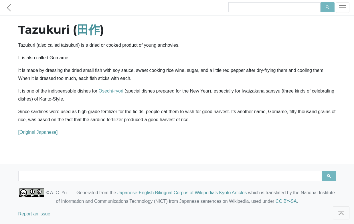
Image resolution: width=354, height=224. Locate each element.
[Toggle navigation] (342, 7)
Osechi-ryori (111, 91)
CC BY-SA (286, 201)
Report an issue (34, 213)
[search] (274, 7)
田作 (88, 30)
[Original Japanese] (38, 132)
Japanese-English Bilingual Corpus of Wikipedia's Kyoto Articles (182, 192)
